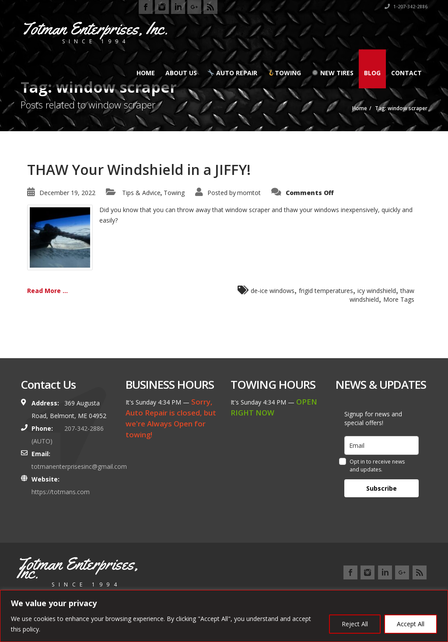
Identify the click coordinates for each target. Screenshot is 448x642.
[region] (224, 616)
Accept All (410, 624)
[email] (381, 445)
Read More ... (47, 290)
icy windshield (376, 290)
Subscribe (381, 488)
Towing (284, 73)
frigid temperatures (326, 290)
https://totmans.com (61, 492)
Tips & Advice (141, 192)
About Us (181, 73)
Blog (372, 73)
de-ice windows (272, 290)
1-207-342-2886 (406, 6)
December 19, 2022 (67, 192)
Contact (406, 73)
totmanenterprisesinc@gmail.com (79, 466)
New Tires (333, 73)
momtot (249, 192)
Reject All (355, 624)
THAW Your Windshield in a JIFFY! (139, 169)
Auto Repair (232, 73)
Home (145, 73)
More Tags (398, 299)
